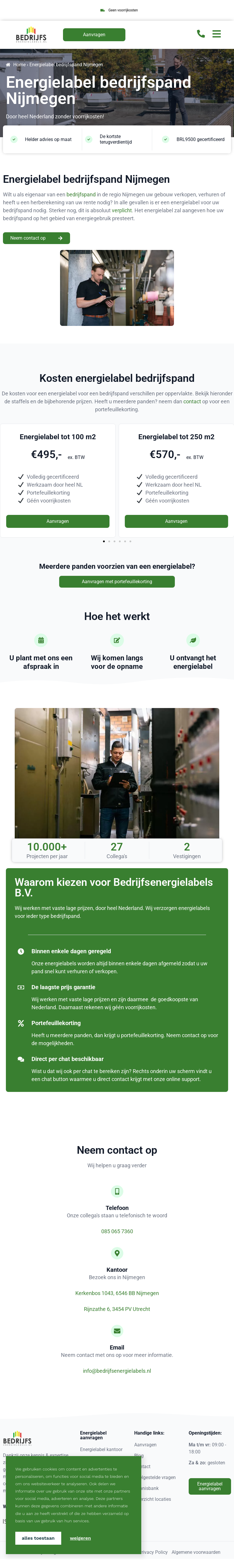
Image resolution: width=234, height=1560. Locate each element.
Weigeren (80, 1538)
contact (192, 401)
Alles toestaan (38, 1538)
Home (19, 64)
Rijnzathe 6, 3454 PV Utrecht (117, 1310)
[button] (104, 541)
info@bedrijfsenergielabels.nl (117, 1372)
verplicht (122, 210)
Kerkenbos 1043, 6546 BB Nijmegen (117, 1294)
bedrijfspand (81, 194)
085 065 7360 (117, 1232)
